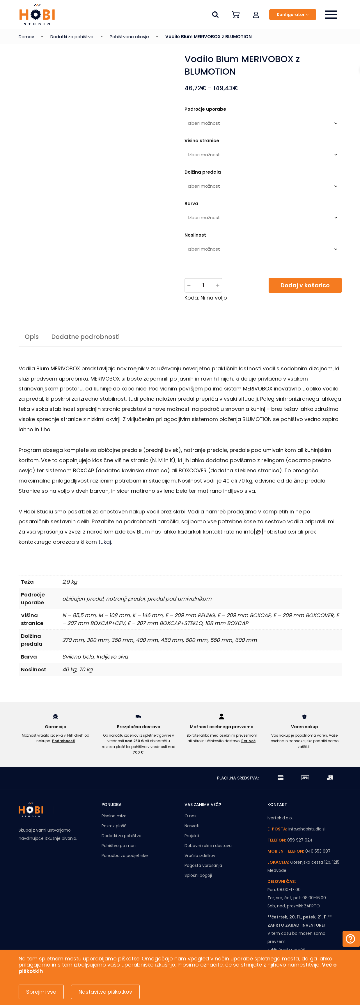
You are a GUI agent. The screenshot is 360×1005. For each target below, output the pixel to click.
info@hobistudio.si (306, 829)
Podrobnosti (63, 740)
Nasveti (192, 826)
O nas (190, 816)
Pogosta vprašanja (203, 865)
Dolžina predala (203, 172)
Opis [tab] (32, 336)
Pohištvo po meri (119, 846)
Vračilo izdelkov (200, 855)
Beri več (248, 740)
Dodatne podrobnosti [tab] (85, 336)
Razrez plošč (114, 826)
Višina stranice (202, 141)
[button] (256, 14)
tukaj (104, 541)
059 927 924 (300, 840)
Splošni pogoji (198, 875)
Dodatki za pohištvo (71, 37)
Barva (191, 203)
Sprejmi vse (41, 991)
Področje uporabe (205, 109)
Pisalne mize (114, 816)
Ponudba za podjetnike (125, 855)
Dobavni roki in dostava (208, 846)
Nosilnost (195, 235)
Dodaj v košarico (305, 285)
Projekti (192, 836)
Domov (26, 37)
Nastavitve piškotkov (105, 991)
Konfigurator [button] (291, 14)
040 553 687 (318, 851)
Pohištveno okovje (129, 37)
